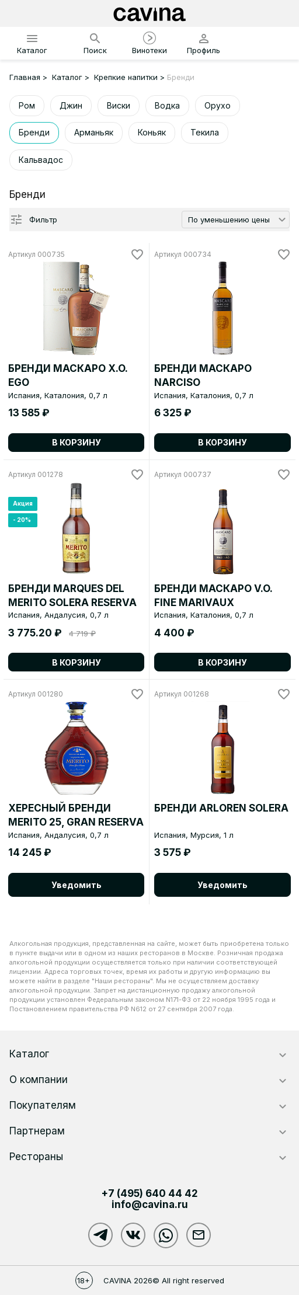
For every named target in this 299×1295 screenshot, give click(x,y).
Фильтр (43, 219)
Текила (204, 132)
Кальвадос (41, 160)
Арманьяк (93, 132)
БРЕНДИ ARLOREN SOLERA (221, 808)
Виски (118, 105)
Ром (27, 105)
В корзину (76, 442)
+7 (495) (149, 1193)
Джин (71, 105)
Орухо (217, 105)
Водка (167, 105)
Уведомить (76, 885)
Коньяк (152, 132)
